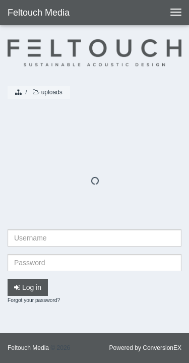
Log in (27, 287)
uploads (46, 92)
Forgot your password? (34, 300)
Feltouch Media (39, 13)
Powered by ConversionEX (145, 347)
